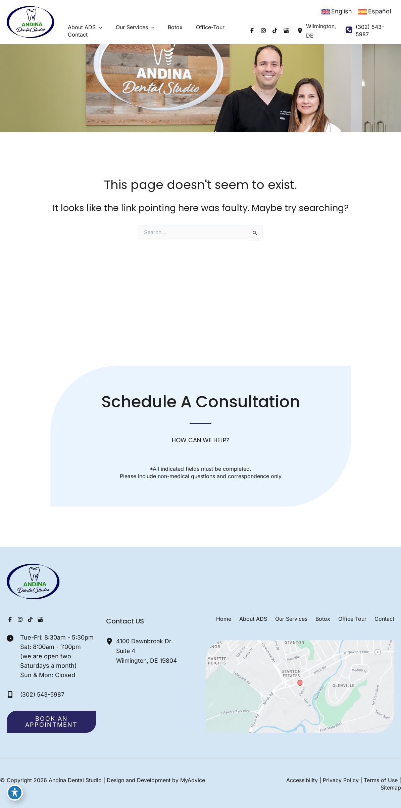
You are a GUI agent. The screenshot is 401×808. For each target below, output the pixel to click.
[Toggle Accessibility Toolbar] (15, 793)
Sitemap (391, 787)
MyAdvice (192, 780)
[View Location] (289, 30)
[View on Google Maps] (300, 686)
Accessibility (302, 780)
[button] (95, 27)
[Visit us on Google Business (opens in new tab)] (275, 31)
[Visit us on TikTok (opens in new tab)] (263, 31)
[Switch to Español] (374, 11)
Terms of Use (381, 780)
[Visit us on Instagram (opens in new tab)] (252, 31)
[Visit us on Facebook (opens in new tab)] (241, 31)
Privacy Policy (341, 780)
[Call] (365, 30)
